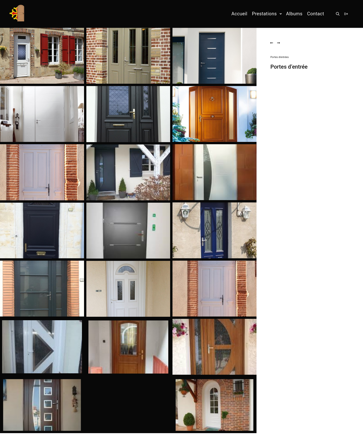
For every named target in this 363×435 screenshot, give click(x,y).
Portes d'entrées (279, 57)
